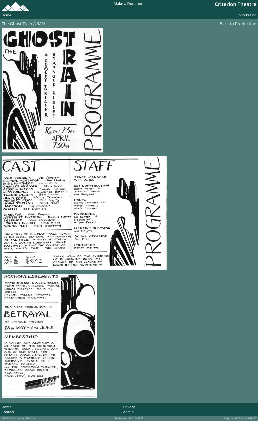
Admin (128, 412)
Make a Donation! (129, 4)
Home (6, 15)
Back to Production (238, 23)
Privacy (129, 407)
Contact (8, 412)
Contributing (246, 15)
